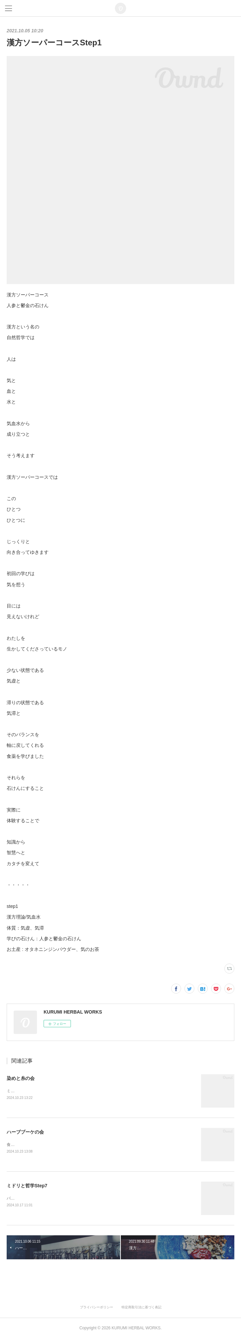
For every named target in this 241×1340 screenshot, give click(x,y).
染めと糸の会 (21, 1078)
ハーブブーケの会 (25, 1132)
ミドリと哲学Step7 (27, 1186)
